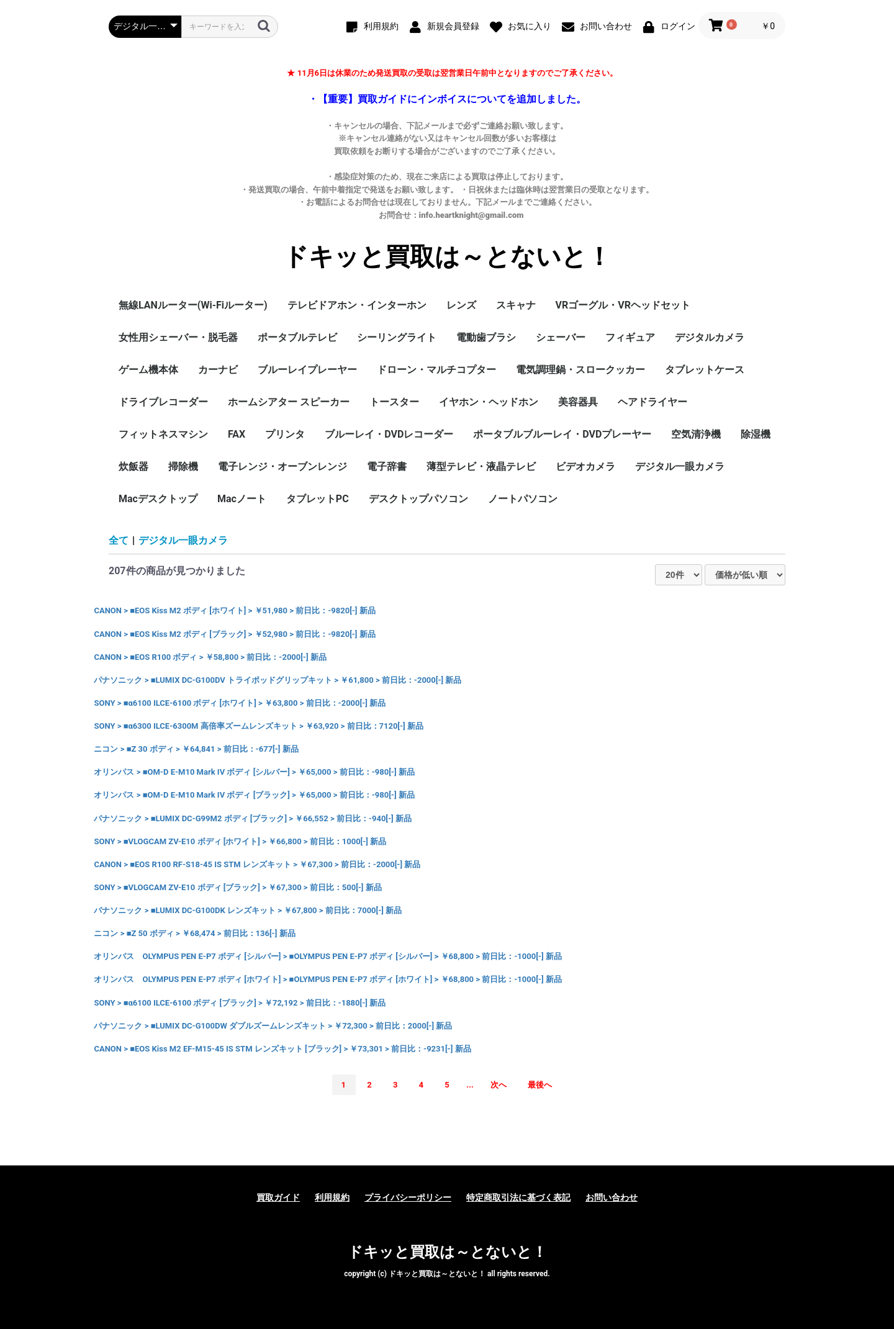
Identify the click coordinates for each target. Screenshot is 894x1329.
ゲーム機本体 (148, 370)
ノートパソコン (523, 499)
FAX (236, 434)
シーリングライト (396, 337)
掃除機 (183, 466)
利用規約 (332, 1197)
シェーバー (560, 337)
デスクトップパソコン (418, 499)
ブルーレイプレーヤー (307, 370)
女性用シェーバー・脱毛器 (178, 337)
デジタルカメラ (709, 337)
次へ (498, 1084)
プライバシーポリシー (407, 1197)
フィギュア (630, 337)
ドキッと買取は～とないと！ (447, 257)
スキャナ (516, 305)
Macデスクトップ (158, 499)
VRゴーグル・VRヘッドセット (623, 305)
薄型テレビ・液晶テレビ (481, 466)
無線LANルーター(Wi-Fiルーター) (193, 305)
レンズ (461, 305)
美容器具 (578, 402)
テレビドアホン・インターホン (357, 305)
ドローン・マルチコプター (436, 370)
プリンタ (285, 434)
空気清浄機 (696, 434)
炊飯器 (133, 466)
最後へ (540, 1084)
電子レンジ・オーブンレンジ (282, 466)
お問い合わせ (611, 1197)
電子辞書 (387, 466)
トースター (394, 402)
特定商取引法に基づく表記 (518, 1197)
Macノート (241, 499)
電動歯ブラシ (486, 337)
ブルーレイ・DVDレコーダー (389, 434)
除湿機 (755, 434)
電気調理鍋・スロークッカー (580, 370)
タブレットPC (317, 499)
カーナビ (218, 370)
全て (119, 540)
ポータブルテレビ (297, 337)
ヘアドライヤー (652, 402)
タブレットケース (704, 370)
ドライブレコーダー (163, 402)
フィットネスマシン (163, 434)
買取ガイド (278, 1197)
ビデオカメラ (585, 466)
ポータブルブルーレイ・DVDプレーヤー (562, 434)
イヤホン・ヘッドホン (488, 402)
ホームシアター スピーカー (289, 402)
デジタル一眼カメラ (680, 466)
